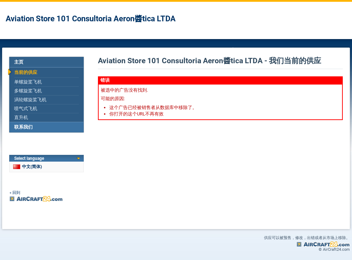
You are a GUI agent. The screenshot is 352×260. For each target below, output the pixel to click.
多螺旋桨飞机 (28, 90)
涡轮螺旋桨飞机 (30, 99)
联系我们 (23, 127)
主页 (18, 62)
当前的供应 (25, 72)
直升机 (21, 117)
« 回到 (15, 192)
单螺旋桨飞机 (28, 82)
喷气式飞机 (25, 108)
